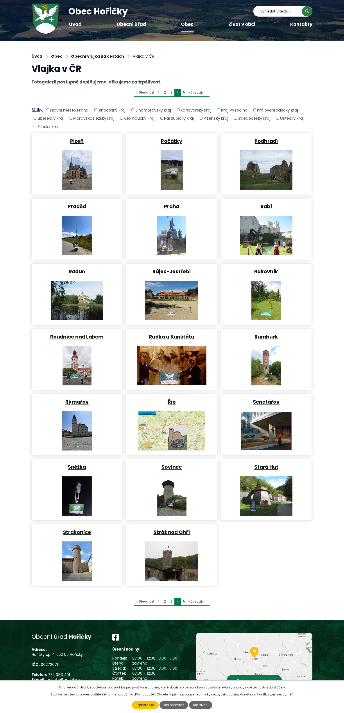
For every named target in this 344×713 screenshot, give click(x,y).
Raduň (77, 271)
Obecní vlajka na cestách (97, 56)
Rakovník (266, 271)
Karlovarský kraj (196, 110)
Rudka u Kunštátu (171, 336)
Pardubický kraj (179, 118)
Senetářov (266, 401)
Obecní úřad (131, 24)
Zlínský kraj (48, 126)
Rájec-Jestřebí (171, 271)
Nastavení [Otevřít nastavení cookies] (200, 705)
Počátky (171, 141)
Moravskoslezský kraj (93, 118)
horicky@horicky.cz (64, 679)
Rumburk (266, 336)
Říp (172, 401)
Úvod (75, 24)
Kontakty (301, 24)
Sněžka (77, 466)
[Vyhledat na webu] (282, 11)
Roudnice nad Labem (77, 336)
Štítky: (37, 109)
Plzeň (77, 141)
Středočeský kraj (254, 118)
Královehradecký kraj (277, 110)
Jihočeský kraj (111, 110)
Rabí (266, 206)
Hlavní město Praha (69, 110)
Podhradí (266, 141)
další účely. (277, 687)
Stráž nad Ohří (172, 532)
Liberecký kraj (51, 118)
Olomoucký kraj (139, 118)
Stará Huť (266, 466)
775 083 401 (59, 674)
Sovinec (171, 466)
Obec (187, 24)
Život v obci (241, 24)
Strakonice (77, 532)
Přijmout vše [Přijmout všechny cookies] (145, 705)
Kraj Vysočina (234, 110)
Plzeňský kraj (216, 118)
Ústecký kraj (292, 118)
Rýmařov (77, 401)
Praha (171, 206)
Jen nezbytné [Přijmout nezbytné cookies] (173, 705)
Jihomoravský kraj (153, 110)
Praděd (77, 206)
